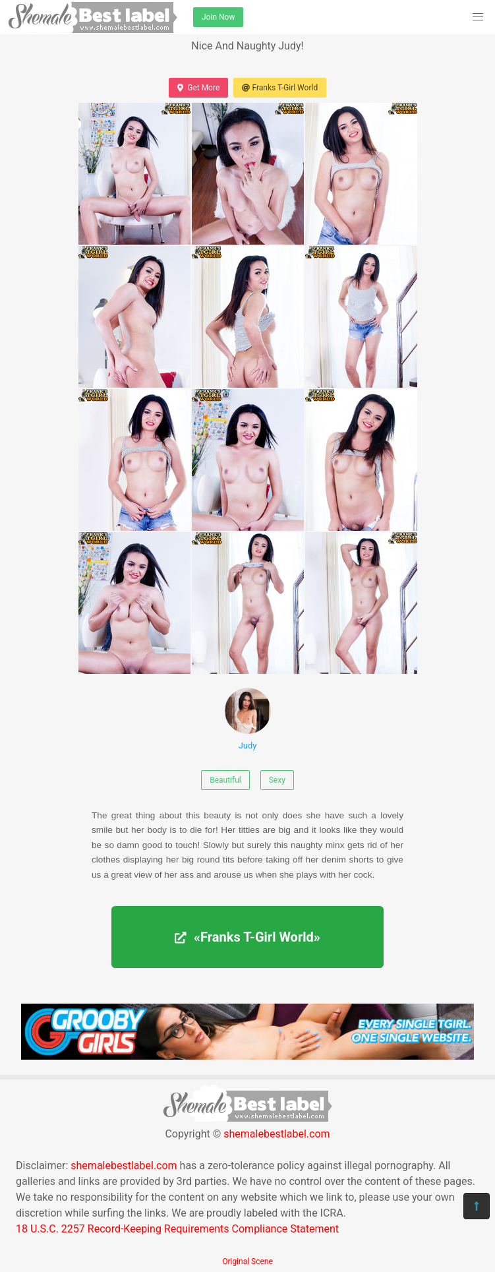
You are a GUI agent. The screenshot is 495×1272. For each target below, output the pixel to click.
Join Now (218, 17)
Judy (248, 719)
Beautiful (225, 780)
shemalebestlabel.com (276, 1134)
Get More (198, 87)
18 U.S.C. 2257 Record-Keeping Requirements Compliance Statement (177, 1229)
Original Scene (247, 1261)
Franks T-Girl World (280, 87)
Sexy (277, 780)
